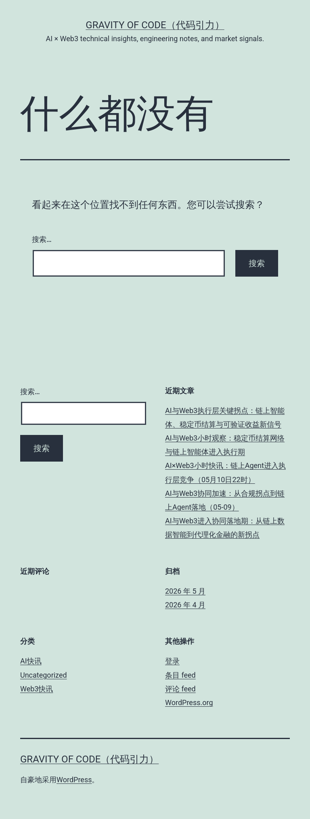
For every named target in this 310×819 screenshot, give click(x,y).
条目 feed (180, 675)
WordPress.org (189, 702)
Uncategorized (43, 675)
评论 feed (180, 689)
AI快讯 (31, 661)
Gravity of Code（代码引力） (155, 25)
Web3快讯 (36, 689)
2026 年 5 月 (185, 591)
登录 (172, 661)
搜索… (42, 239)
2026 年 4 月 (185, 605)
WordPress (74, 779)
